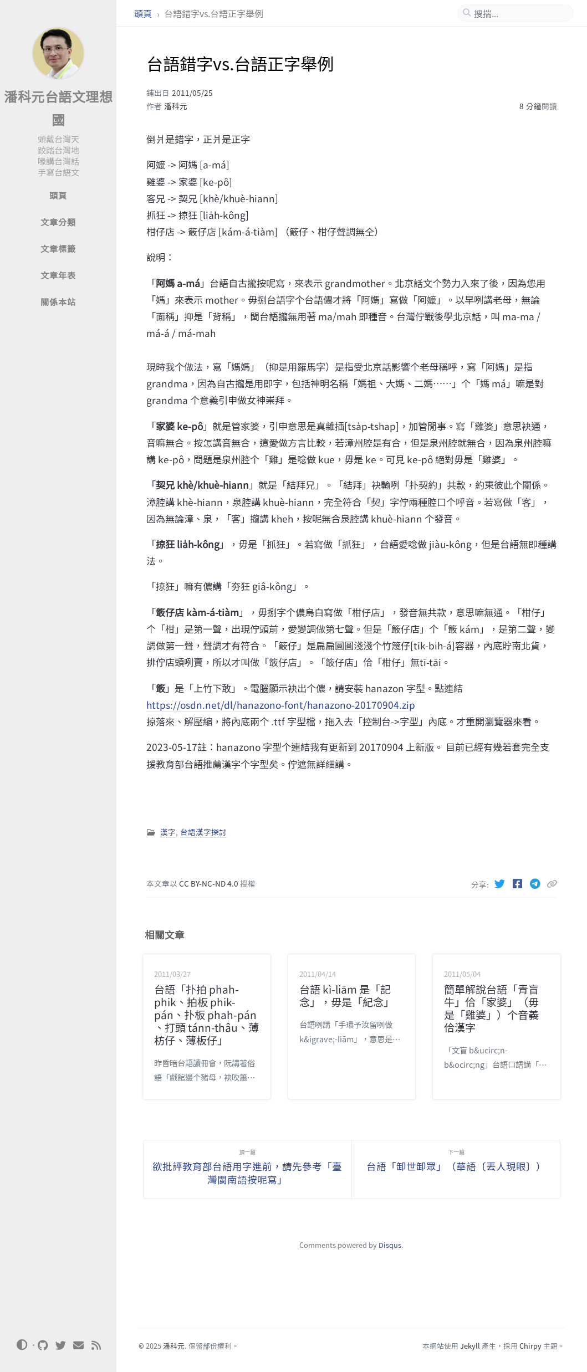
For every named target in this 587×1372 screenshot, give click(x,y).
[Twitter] (500, 883)
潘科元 (175, 105)
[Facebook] (518, 883)
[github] (43, 1345)
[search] (520, 13)
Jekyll (470, 1345)
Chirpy (530, 1345)
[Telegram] (536, 883)
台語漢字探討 (203, 831)
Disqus (390, 1245)
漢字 (168, 831)
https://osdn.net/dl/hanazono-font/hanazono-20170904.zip (280, 704)
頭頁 (144, 13)
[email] (79, 1345)
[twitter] (61, 1345)
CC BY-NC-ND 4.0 (209, 883)
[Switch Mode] (21, 1345)
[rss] (96, 1345)
